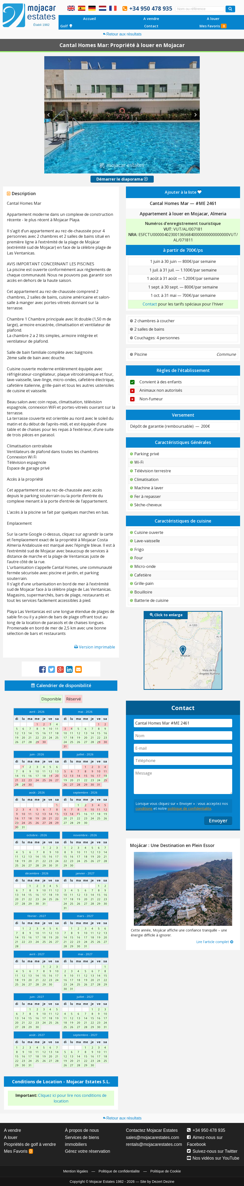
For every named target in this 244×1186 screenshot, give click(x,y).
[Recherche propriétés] (230, 9)
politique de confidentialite (189, 808)
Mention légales (75, 1171)
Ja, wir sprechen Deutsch (92, 8)
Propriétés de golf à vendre (30, 1144)
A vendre (151, 18)
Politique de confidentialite (119, 1171)
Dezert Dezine (163, 1182)
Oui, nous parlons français (113, 8)
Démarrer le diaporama (122, 179)
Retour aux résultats (121, 34)
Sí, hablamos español (81, 8)
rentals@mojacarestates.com (154, 1144)
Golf (66, 26)
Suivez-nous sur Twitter (212, 1151)
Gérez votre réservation (87, 1151)
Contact (151, 26)
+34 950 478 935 (150, 8)
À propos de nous (82, 1130)
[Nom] (183, 735)
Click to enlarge (166, 614)
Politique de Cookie (165, 1171)
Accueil (89, 18)
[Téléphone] (183, 760)
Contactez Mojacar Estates (152, 1130)
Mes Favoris (213, 26)
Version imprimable (94, 647)
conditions (144, 808)
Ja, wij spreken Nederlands (102, 8)
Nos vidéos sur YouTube (213, 1158)
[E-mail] (183, 748)
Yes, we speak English (71, 8)
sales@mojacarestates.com (152, 1137)
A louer (213, 18)
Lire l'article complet (215, 941)
